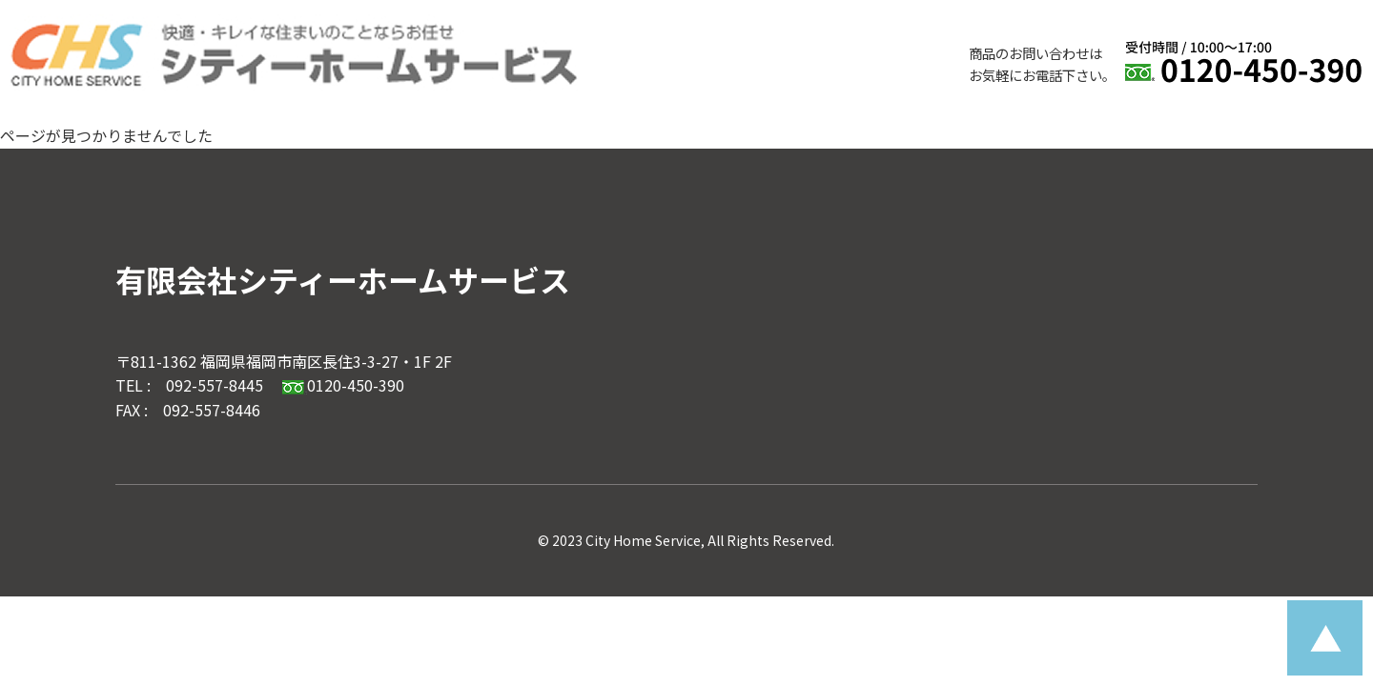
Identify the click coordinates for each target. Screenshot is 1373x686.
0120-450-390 (343, 384)
